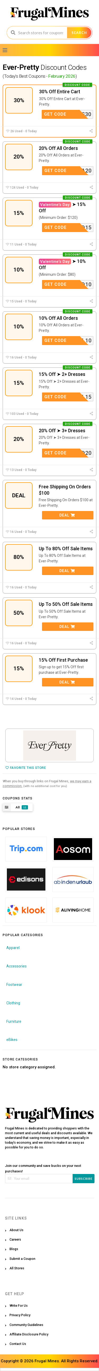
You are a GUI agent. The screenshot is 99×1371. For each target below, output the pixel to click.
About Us (16, 1230)
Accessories (16, 966)
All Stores (17, 1268)
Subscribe (83, 1178)
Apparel (13, 948)
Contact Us (18, 1344)
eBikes (11, 1040)
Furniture (13, 1021)
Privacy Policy (20, 1315)
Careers (15, 1239)
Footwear (14, 984)
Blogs (14, 1249)
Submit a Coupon (22, 1259)
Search (79, 33)
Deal (67, 515)
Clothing (13, 1003)
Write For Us (19, 1306)
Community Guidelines (26, 1325)
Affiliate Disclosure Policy (29, 1334)
